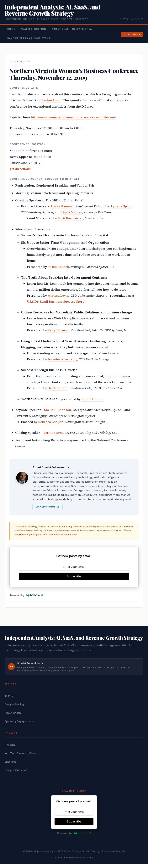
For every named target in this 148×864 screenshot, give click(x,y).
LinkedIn (10, 745)
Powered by (26, 595)
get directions (20, 169)
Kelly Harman (58, 330)
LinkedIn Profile (47, 506)
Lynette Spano (122, 206)
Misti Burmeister (70, 218)
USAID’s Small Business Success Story (55, 301)
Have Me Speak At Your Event (28, 38)
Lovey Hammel (62, 206)
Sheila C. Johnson (57, 410)
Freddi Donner (92, 399)
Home (11, 29)
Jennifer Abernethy (62, 359)
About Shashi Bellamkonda (72, 29)
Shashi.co (11, 761)
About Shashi (13, 713)
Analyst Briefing (33, 29)
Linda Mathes (71, 212)
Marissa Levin (58, 295)
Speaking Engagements (19, 721)
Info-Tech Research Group (28, 530)
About (58, 857)
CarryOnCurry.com (16, 770)
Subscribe (131, 34)
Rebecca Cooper (50, 422)
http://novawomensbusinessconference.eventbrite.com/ (73, 117)
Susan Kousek (58, 267)
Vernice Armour (55, 432)
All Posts (10, 696)
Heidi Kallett (57, 388)
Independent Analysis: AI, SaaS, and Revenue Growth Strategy (52, 10)
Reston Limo (51, 100)
